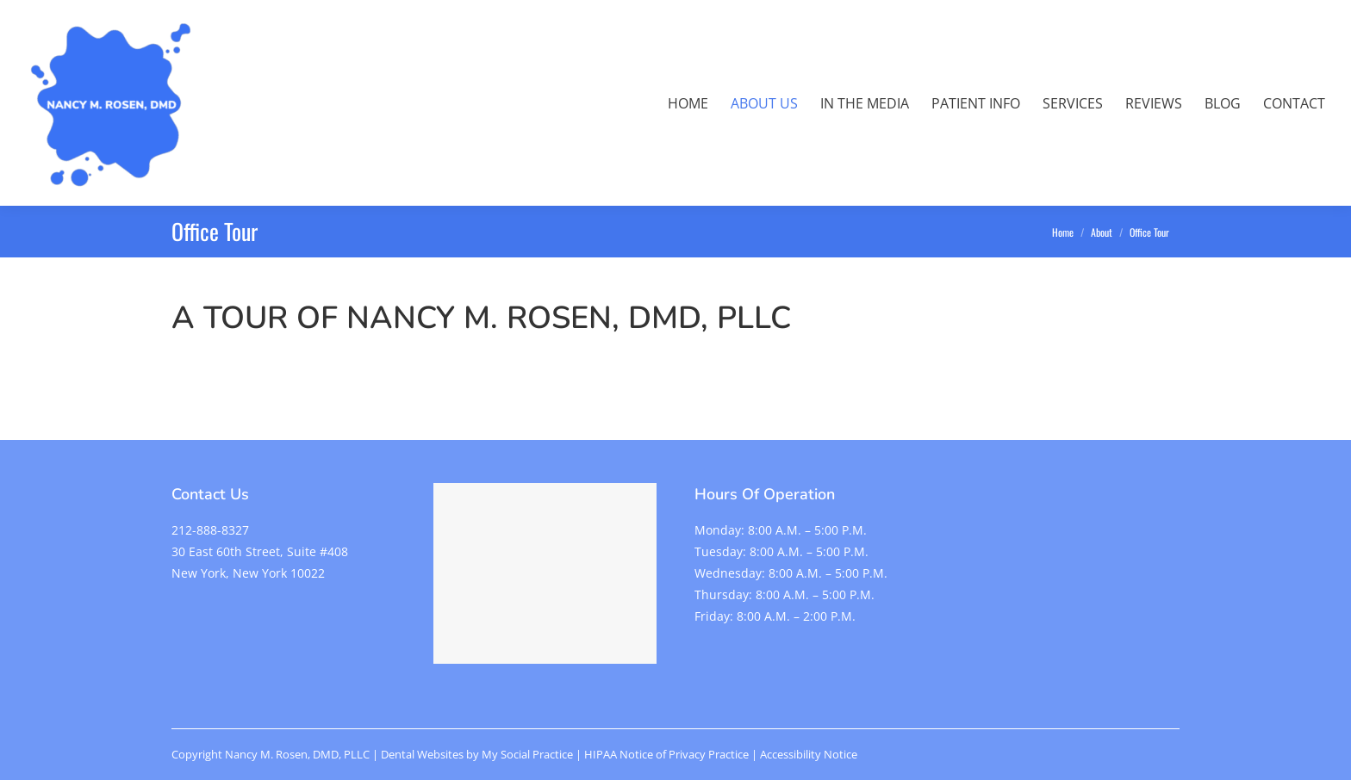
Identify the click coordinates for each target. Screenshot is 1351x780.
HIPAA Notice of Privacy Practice (666, 754)
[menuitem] (688, 103)
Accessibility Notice (808, 754)
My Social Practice (526, 754)
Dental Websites (422, 754)
